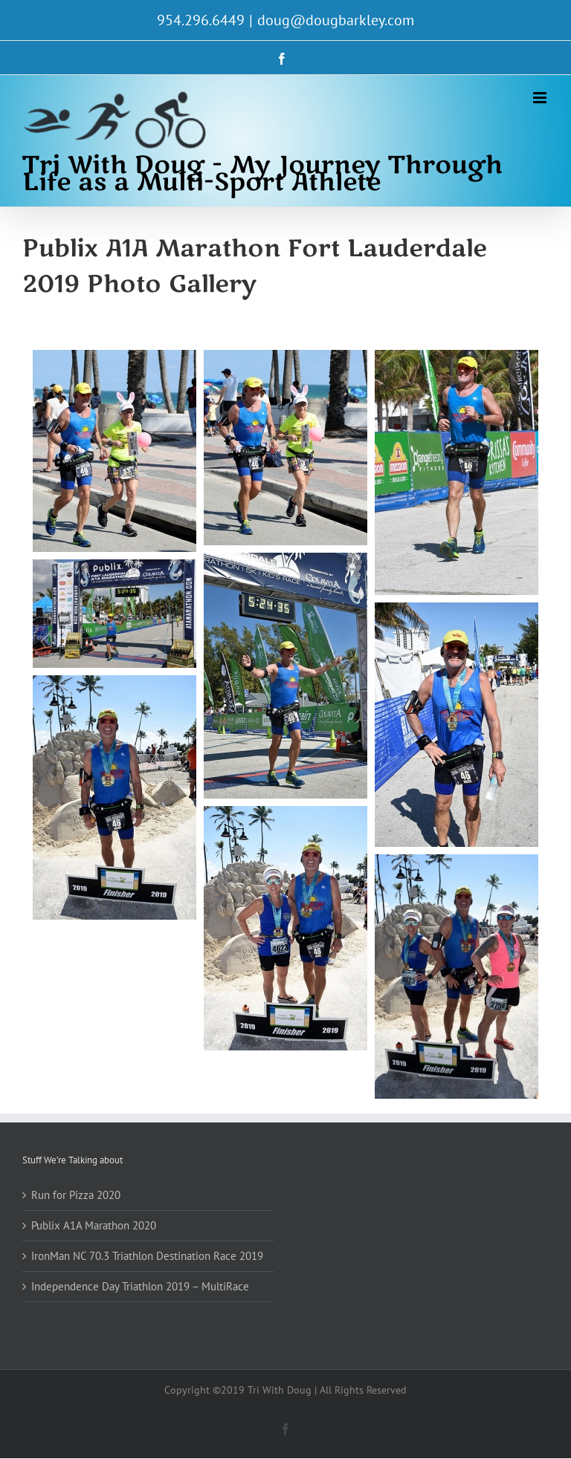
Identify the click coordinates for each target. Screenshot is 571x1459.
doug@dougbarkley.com (335, 20)
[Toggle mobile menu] (541, 97)
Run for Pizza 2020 (75, 1195)
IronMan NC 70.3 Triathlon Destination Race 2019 (147, 1256)
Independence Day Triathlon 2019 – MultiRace (140, 1286)
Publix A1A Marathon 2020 (93, 1225)
